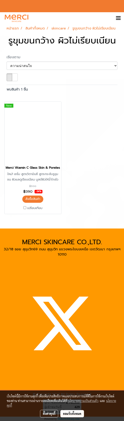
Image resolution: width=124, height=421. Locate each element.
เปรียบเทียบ (34, 208)
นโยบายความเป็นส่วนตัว (83, 401)
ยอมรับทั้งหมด (72, 414)
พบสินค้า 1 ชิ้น (17, 89)
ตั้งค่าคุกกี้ (49, 414)
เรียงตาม (15, 57)
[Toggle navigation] (118, 18)
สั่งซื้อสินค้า (32, 199)
